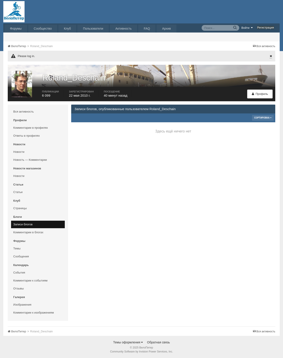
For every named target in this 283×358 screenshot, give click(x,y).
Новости (18, 151)
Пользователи (93, 28)
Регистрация (265, 27)
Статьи (18, 192)
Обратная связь (158, 342)
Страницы (20, 208)
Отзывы (18, 288)
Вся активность (23, 111)
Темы (17, 248)
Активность (123, 28)
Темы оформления (128, 342)
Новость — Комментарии (30, 159)
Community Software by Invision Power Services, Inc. (141, 351)
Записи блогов (23, 224)
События (19, 272)
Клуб (67, 28)
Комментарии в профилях (30, 127)
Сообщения (21, 256)
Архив (166, 28)
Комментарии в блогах (28, 232)
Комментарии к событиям (30, 280)
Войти (247, 27)
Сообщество (43, 28)
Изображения (22, 304)
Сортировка (263, 118)
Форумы (16, 28)
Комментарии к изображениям (33, 312)
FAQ (147, 28)
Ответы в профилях (26, 135)
